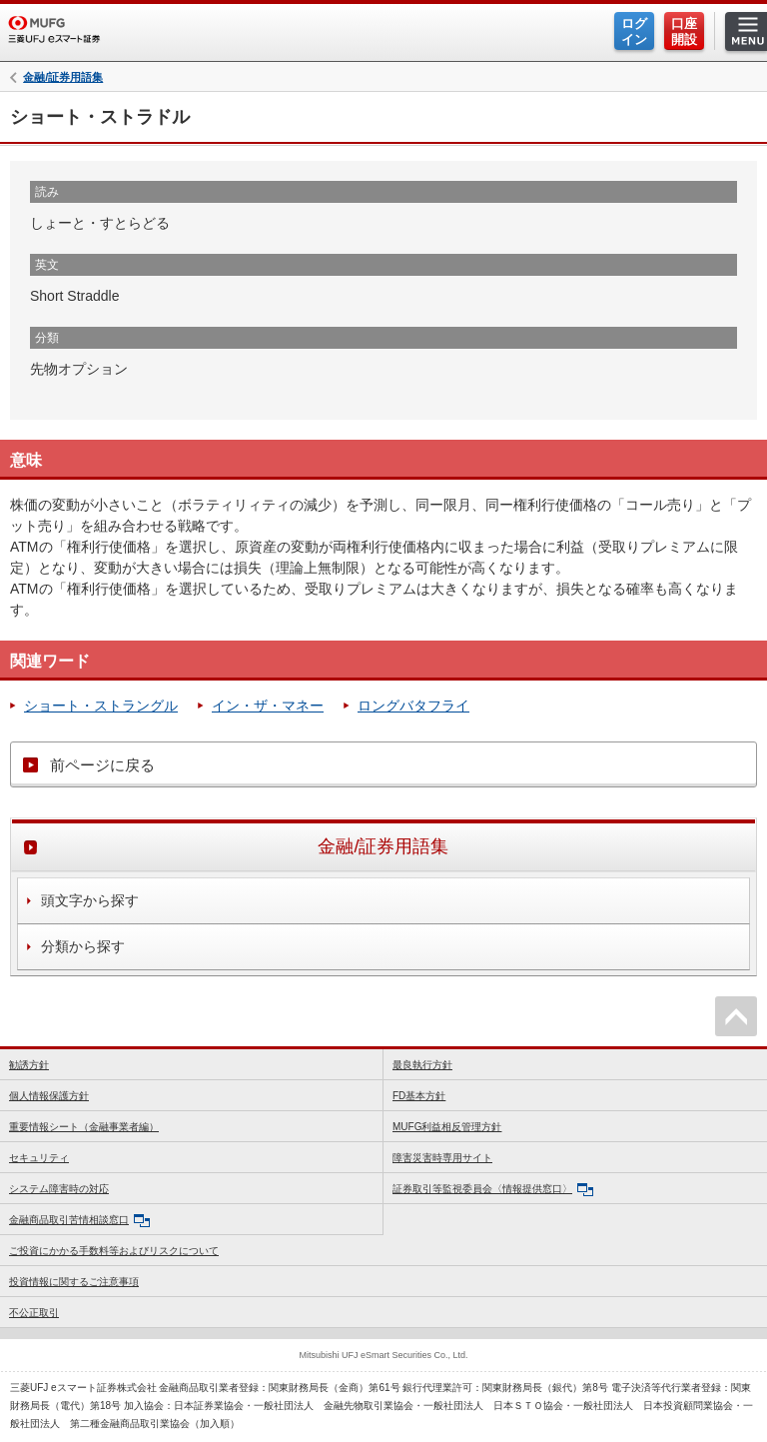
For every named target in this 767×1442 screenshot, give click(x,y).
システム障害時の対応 (59, 1188)
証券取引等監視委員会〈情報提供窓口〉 (492, 1189)
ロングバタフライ (413, 706)
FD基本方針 (418, 1095)
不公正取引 (34, 1312)
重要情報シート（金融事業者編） (84, 1126)
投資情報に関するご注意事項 (74, 1281)
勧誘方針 (29, 1064)
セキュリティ (39, 1157)
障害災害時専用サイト (442, 1157)
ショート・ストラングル (101, 706)
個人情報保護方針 (49, 1095)
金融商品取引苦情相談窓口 (79, 1220)
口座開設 (684, 31)
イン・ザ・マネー (268, 706)
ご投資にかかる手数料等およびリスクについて (114, 1250)
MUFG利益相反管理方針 (446, 1126)
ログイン (634, 31)
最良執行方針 (422, 1064)
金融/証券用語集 (63, 77)
